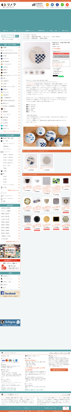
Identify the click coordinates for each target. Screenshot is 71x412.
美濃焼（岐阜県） (5, 213)
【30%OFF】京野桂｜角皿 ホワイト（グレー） (56, 207)
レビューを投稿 (56, 69)
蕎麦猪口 (6, 146)
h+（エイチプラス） (8, 50)
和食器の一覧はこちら (13, 190)
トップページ (9, 408)
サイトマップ (62, 408)
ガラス (4, 193)
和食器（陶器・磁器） (8, 138)
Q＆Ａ (3, 287)
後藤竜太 (5, 72)
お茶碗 (4, 171)
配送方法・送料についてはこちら (34, 389)
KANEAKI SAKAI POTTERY (10, 53)
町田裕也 (5, 120)
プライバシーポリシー (37, 408)
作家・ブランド (18, 30)
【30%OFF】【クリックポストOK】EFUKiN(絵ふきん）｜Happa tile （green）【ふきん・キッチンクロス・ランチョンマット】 (56, 189)
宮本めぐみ (6, 128)
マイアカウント (18, 408)
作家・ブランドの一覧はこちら (11, 131)
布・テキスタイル (7, 195)
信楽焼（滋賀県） (5, 230)
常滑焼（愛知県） (5, 233)
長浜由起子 (6, 95)
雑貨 (4, 201)
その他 (4, 187)
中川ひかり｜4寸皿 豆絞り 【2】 (46, 168)
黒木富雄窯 (6, 61)
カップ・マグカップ (9, 143)
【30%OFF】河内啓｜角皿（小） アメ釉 (56, 225)
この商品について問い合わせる (61, 56)
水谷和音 (5, 122)
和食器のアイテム (29, 30)
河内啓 (4, 55)
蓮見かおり (6, 103)
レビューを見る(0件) (57, 68)
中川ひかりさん (30, 84)
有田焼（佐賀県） (5, 222)
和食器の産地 (41, 30)
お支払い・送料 (53, 30)
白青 (4, 78)
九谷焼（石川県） (5, 219)
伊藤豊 (4, 47)
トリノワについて (7, 278)
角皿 (5, 168)
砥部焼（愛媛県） (5, 227)
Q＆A (68, 0)
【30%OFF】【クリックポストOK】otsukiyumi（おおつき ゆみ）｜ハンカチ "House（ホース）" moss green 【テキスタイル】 (46, 189)
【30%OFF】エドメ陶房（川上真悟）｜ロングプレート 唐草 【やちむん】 (37, 208)
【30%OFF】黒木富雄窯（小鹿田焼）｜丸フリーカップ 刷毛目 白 (46, 208)
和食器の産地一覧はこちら (12, 241)
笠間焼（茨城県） (5, 224)
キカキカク (6, 58)
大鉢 (5, 182)
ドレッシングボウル (9, 184)
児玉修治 (5, 67)
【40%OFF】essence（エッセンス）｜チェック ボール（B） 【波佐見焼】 (37, 188)
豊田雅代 (5, 89)
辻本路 (4, 83)
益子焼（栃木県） (5, 216)
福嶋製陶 (5, 111)
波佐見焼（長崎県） (6, 208)
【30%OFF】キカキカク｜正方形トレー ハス (27, 225)
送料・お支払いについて (58, 63)
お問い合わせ (65, 30)
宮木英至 (5, 125)
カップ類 (5, 141)
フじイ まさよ (6, 114)
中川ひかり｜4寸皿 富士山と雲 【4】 (30, 168)
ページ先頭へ (65, 408)
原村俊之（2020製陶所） (9, 106)
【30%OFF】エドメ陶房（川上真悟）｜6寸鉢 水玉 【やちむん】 (27, 208)
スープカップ (7, 149)
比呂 (4, 109)
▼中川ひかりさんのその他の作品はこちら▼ (46, 125)
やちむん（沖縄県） (6, 211)
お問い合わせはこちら (59, 369)
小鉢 (5, 176)
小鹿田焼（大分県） (6, 236)
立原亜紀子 (6, 81)
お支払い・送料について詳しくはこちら (58, 353)
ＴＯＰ (6, 30)
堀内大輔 (5, 117)
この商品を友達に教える (57, 71)
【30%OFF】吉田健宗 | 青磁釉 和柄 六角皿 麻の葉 (66, 225)
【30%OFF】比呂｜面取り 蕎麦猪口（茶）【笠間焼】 (27, 187)
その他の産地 (4, 238)
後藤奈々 (5, 69)
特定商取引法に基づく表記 (50, 408)
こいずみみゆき (7, 64)
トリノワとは (62, 0)
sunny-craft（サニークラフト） (11, 75)
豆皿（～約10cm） (9, 154)
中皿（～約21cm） (9, 160)
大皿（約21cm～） (9, 162)
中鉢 (5, 179)
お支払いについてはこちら (8, 389)
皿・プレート (6, 151)
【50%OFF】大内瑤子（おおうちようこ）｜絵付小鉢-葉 (66, 208)
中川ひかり (6, 92)
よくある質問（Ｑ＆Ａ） (58, 65)
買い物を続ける (56, 73)
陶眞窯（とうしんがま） (9, 86)
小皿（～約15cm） (9, 157)
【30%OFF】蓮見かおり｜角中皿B (66, 186)
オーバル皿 (7, 165)
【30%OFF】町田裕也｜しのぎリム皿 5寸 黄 (46, 225)
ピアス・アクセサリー (8, 198)
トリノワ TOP (26, 34)
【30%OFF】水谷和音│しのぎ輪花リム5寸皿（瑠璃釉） (37, 226)
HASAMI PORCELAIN (8, 100)
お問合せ (4, 284)
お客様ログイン (6, 276)
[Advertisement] (35, 18)
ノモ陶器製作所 (7, 97)
